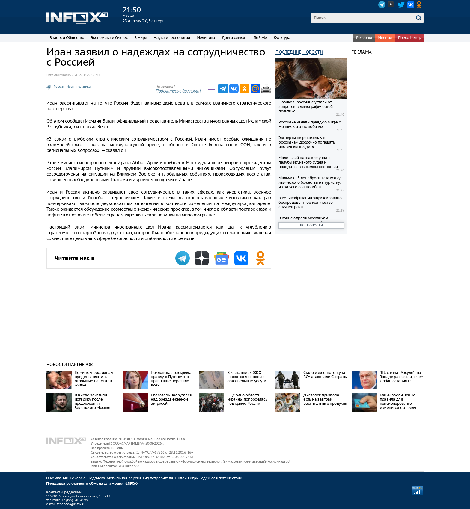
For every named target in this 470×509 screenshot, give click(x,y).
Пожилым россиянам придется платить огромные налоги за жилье (94, 379)
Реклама (78, 478)
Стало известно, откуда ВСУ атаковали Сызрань (325, 374)
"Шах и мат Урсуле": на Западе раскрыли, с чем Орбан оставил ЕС (402, 376)
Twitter (401, 4)
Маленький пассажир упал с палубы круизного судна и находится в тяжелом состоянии (308, 162)
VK (410, 4)
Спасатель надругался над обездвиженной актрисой (171, 399)
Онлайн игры (186, 478)
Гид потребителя (158, 478)
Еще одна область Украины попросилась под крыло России (247, 399)
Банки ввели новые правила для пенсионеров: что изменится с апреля (398, 401)
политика (83, 86)
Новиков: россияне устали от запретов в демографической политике (305, 106)
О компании (57, 478)
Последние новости (299, 52)
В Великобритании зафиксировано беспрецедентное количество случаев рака (309, 202)
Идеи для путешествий (221, 478)
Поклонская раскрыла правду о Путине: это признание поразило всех (171, 379)
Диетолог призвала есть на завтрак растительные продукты (325, 399)
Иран (70, 86)
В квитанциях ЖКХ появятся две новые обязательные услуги (246, 376)
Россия (59, 86)
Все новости (311, 225)
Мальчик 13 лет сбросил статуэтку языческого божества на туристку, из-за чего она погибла (309, 182)
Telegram (381, 4)
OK (420, 4)
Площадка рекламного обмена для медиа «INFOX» (92, 483)
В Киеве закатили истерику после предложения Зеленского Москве (92, 401)
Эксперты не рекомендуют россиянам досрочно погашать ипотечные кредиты (306, 142)
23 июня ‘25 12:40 (85, 75)
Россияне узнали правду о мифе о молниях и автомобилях (309, 124)
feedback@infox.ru (71, 504)
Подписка (96, 478)
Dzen (391, 4)
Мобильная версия (124, 478)
